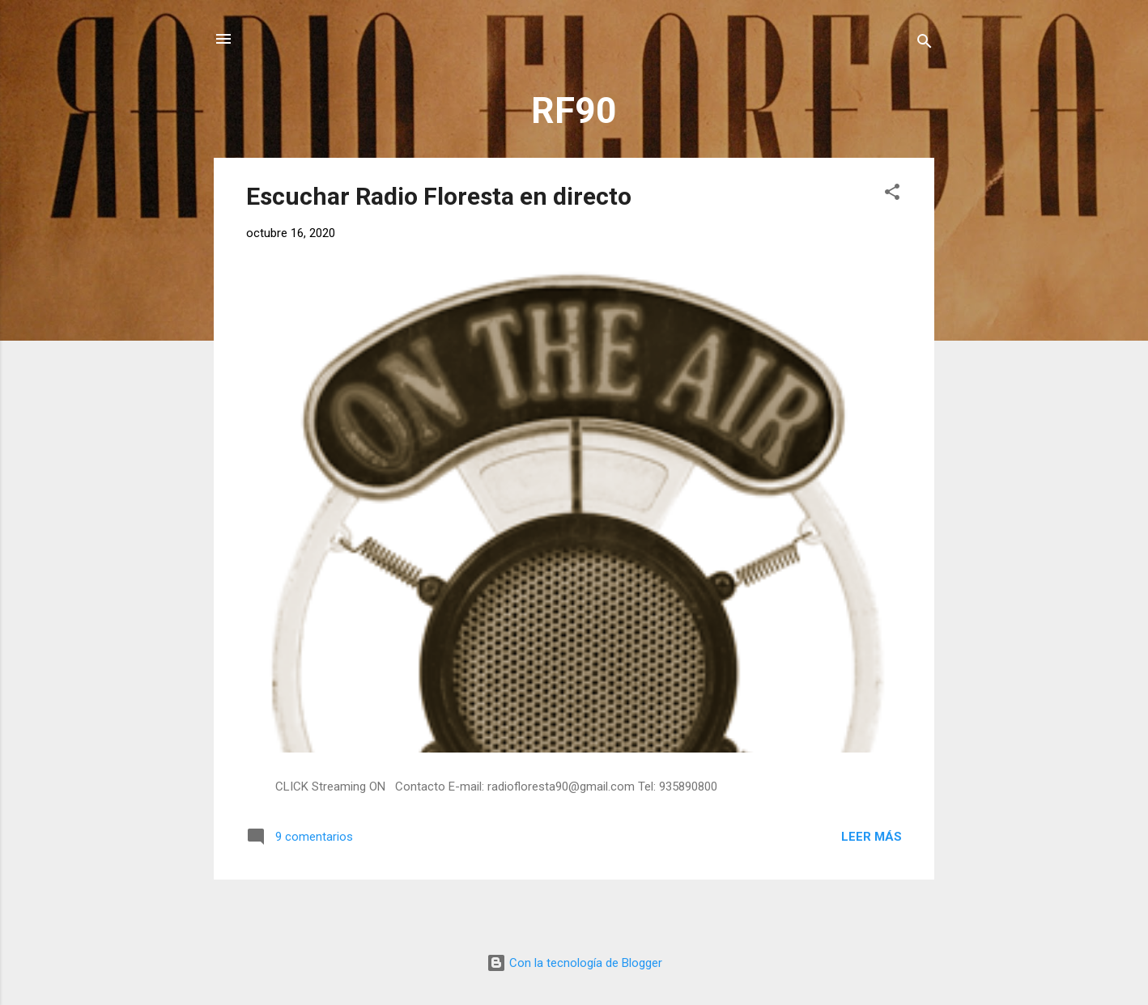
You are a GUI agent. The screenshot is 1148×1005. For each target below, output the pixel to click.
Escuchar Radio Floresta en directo (438, 196)
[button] (892, 194)
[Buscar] (924, 44)
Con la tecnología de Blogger (574, 963)
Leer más (871, 836)
